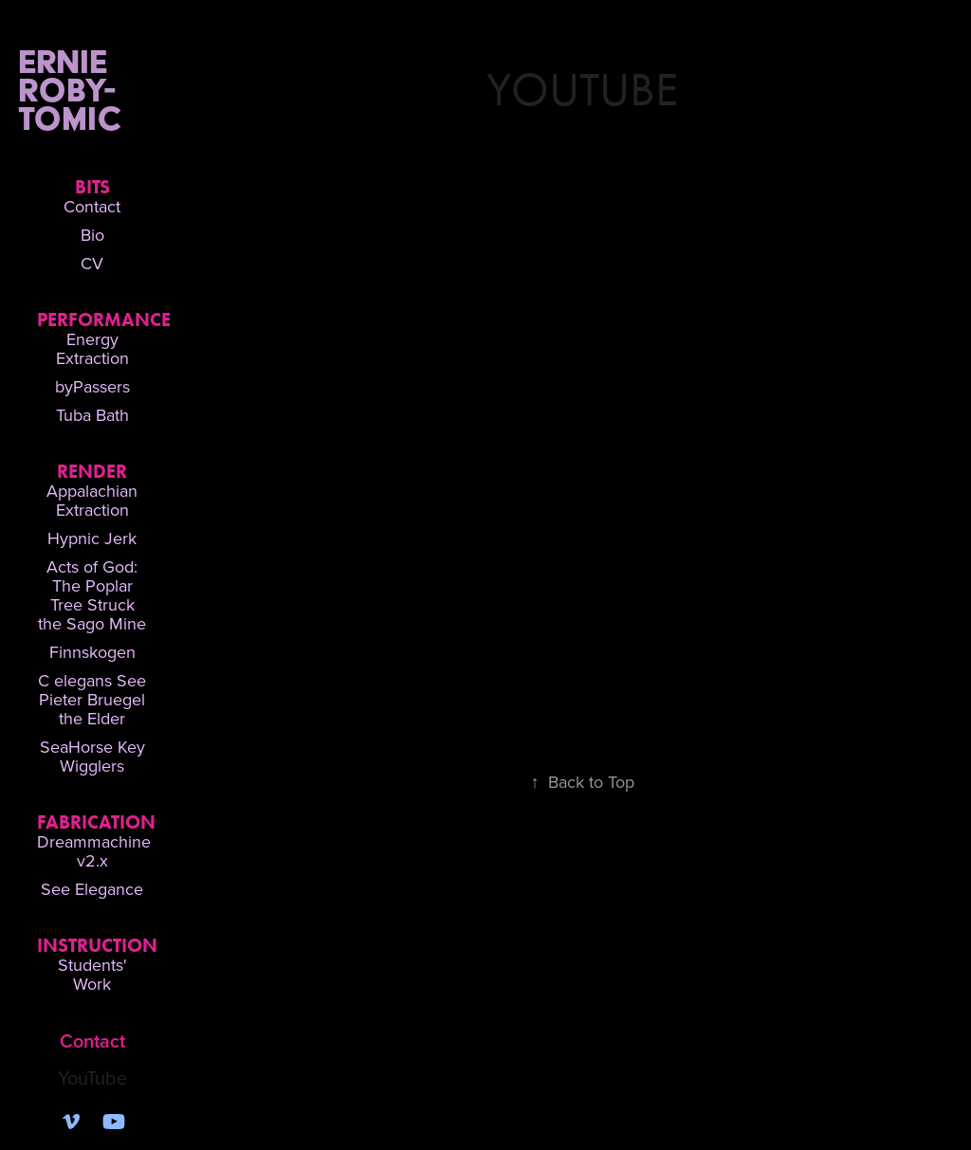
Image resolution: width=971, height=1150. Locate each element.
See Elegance (92, 889)
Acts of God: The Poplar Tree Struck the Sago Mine (92, 595)
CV (92, 263)
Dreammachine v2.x (94, 851)
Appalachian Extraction (91, 500)
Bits (92, 186)
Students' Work (92, 974)
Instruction (97, 945)
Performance (104, 319)
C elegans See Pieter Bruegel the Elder (92, 699)
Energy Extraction (92, 348)
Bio (92, 234)
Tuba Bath (92, 415)
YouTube (92, 1077)
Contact (92, 206)
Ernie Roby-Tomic (110, 89)
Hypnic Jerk (92, 538)
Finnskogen (92, 652)
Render (92, 471)
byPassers (92, 386)
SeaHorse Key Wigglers (92, 756)
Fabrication (96, 822)
